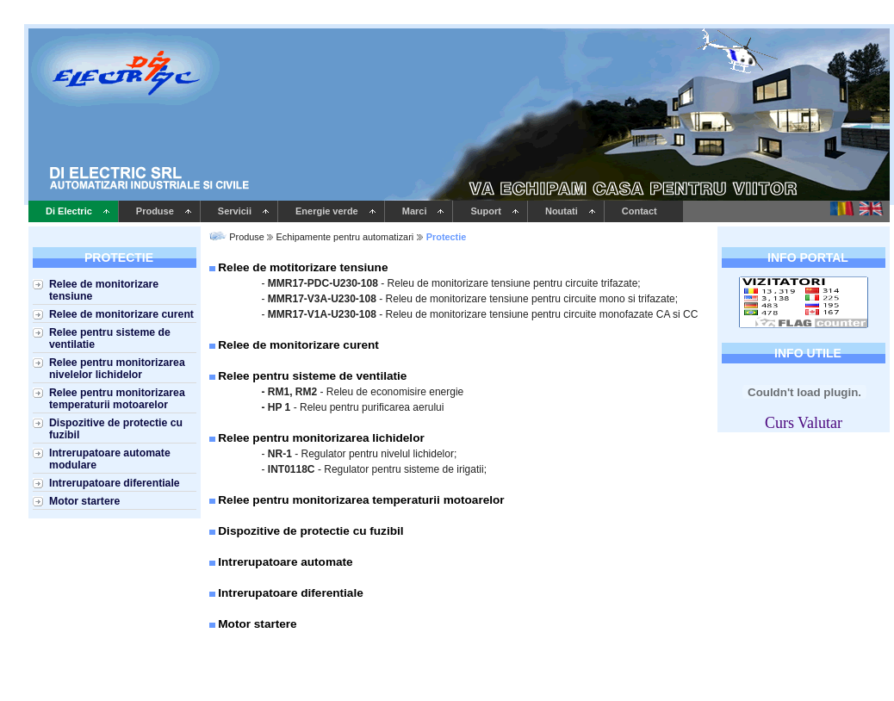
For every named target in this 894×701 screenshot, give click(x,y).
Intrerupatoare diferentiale (114, 483)
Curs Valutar (803, 422)
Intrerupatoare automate (285, 561)
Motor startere (84, 501)
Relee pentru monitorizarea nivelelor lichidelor (117, 369)
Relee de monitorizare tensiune (103, 290)
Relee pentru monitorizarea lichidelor (321, 437)
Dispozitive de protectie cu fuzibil (116, 429)
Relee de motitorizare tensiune (303, 267)
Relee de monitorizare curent (121, 314)
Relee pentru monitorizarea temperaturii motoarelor (117, 399)
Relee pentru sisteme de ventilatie (110, 338)
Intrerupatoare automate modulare (110, 459)
